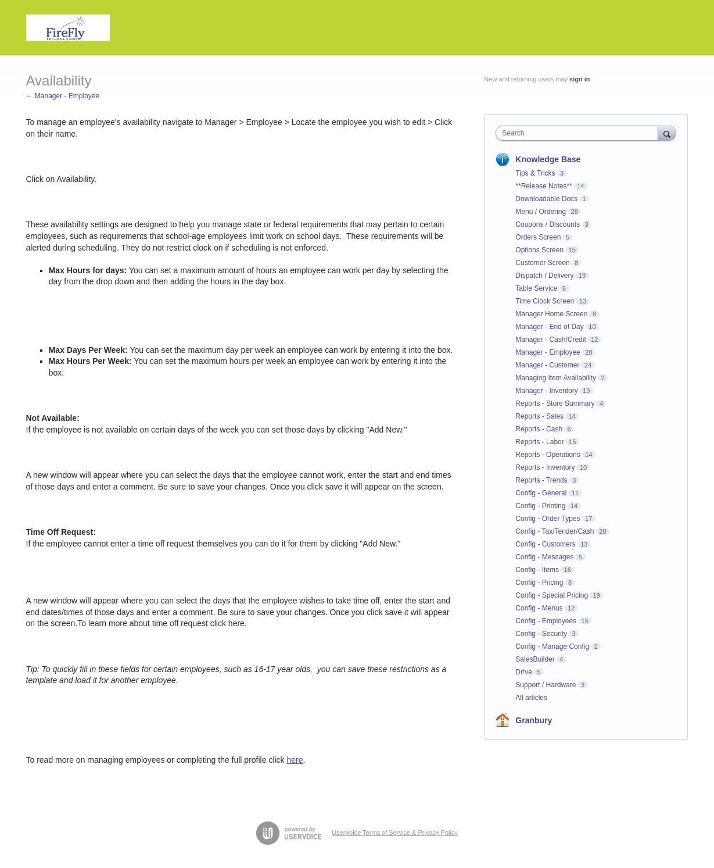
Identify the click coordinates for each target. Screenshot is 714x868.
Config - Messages (544, 557)
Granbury (533, 720)
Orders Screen (538, 237)
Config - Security (541, 634)
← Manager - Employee (63, 96)
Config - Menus (538, 608)
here (295, 760)
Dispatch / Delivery (544, 276)
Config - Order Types (547, 519)
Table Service (536, 288)
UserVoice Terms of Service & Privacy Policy (395, 832)
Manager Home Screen (551, 314)
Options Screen (539, 250)
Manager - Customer (547, 365)
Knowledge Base (547, 159)
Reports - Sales (539, 416)
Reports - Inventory (545, 467)
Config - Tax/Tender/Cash (554, 531)
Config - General (540, 493)
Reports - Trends (541, 480)
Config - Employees (545, 621)
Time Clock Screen (544, 301)
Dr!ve (523, 672)
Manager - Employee (547, 352)
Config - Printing (540, 506)
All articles (531, 698)
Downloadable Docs (546, 199)
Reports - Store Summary (554, 403)
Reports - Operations (547, 455)
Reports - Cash (538, 429)
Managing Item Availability (555, 378)
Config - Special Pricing (551, 595)
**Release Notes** (543, 186)
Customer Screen (542, 263)
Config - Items (537, 570)
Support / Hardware (545, 685)
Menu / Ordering (540, 212)
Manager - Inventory (546, 391)
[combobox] (579, 133)
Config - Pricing (539, 582)
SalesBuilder (534, 659)
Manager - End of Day (549, 327)
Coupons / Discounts (547, 224)
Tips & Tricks (535, 173)
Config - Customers (545, 544)
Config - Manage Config (552, 646)
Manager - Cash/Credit (550, 339)
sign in (579, 79)
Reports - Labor (539, 442)
